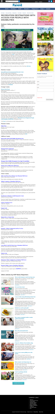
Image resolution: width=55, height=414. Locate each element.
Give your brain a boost (20, 287)
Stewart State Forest (5, 89)
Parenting (13, 8)
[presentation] (45, 95)
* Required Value (39, 97)
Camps (42, 8)
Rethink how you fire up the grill (21, 307)
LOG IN (36, 1)
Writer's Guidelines (33, 404)
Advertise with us (33, 403)
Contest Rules (32, 401)
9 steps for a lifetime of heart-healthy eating (24, 343)
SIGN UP (40, 1)
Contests (48, 8)
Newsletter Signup (33, 402)
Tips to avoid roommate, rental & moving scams (25, 277)
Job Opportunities (33, 407)
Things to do (35, 8)
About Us (31, 399)
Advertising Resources (34, 400)
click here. (29, 66)
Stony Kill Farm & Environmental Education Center (12, 72)
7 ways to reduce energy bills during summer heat (25, 296)
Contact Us (32, 406)
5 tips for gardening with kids (21, 371)
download (10, 84)
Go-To (6, 8)
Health (19, 8)
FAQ (30, 408)
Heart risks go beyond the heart (21, 330)
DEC (13, 54)
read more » (17, 285)
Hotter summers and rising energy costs (23, 362)
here (4, 121)
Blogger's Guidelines (33, 405)
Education (26, 8)
